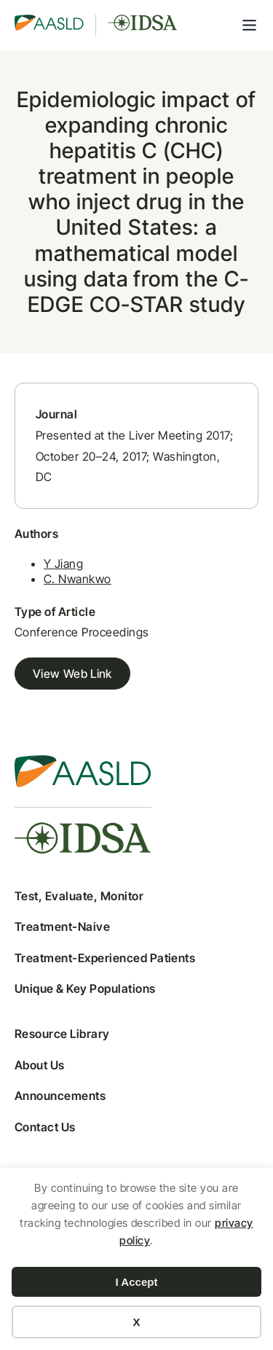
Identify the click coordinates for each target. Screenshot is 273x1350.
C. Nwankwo (77, 578)
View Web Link (72, 673)
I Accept (137, 1282)
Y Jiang (63, 563)
